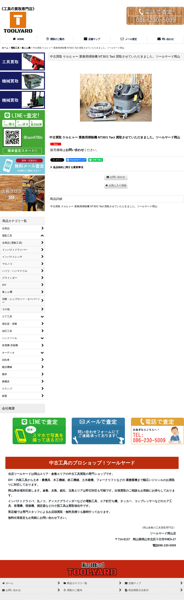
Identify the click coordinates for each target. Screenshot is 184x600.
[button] (116, 185)
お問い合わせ (75, 150)
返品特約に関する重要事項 (66, 167)
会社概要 (8, 408)
